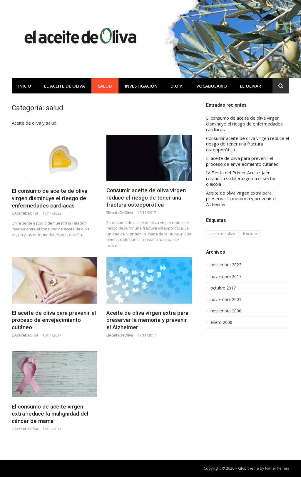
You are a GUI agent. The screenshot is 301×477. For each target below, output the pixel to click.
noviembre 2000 (225, 311)
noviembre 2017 (225, 276)
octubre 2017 (223, 288)
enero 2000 (221, 322)
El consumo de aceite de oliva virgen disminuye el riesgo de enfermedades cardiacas (49, 198)
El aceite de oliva (64, 86)
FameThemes (277, 468)
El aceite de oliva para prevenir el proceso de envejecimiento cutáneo (54, 320)
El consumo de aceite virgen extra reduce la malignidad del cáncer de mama (50, 413)
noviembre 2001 (225, 299)
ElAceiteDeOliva (25, 213)
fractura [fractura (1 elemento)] (250, 233)
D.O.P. (176, 86)
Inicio (24, 86)
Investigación (141, 86)
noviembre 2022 (225, 264)
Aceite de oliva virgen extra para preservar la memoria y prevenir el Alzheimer (147, 320)
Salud (105, 86)
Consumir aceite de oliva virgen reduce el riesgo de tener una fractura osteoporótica (146, 197)
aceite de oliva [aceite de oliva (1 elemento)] (222, 233)
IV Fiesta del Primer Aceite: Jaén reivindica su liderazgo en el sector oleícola (241, 178)
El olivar (250, 86)
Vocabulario (211, 86)
